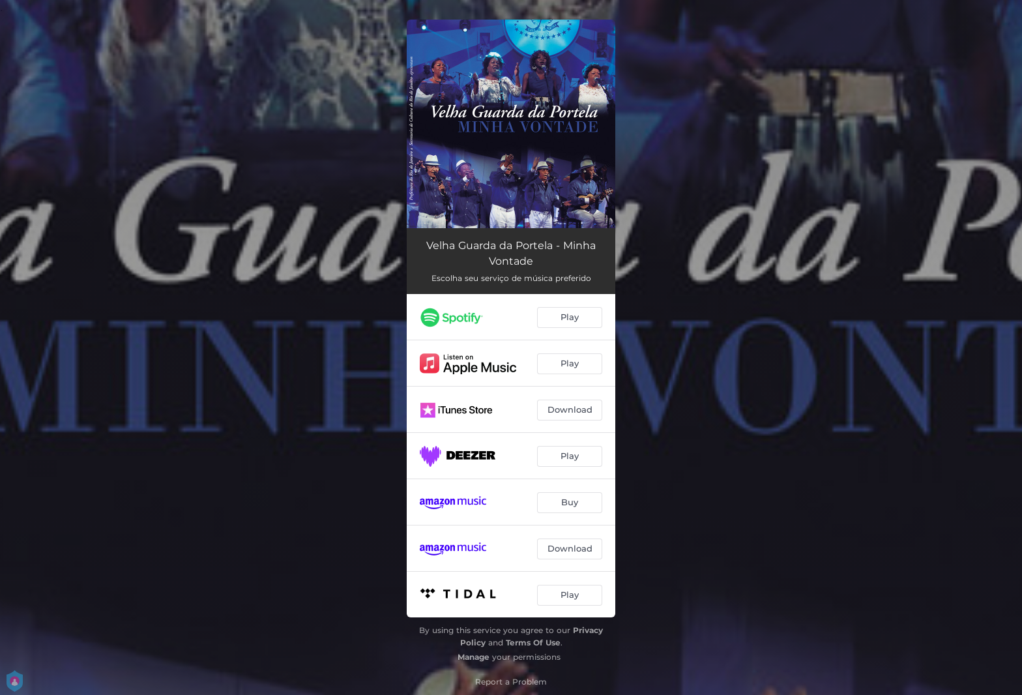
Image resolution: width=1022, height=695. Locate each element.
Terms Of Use (533, 642)
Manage (473, 657)
